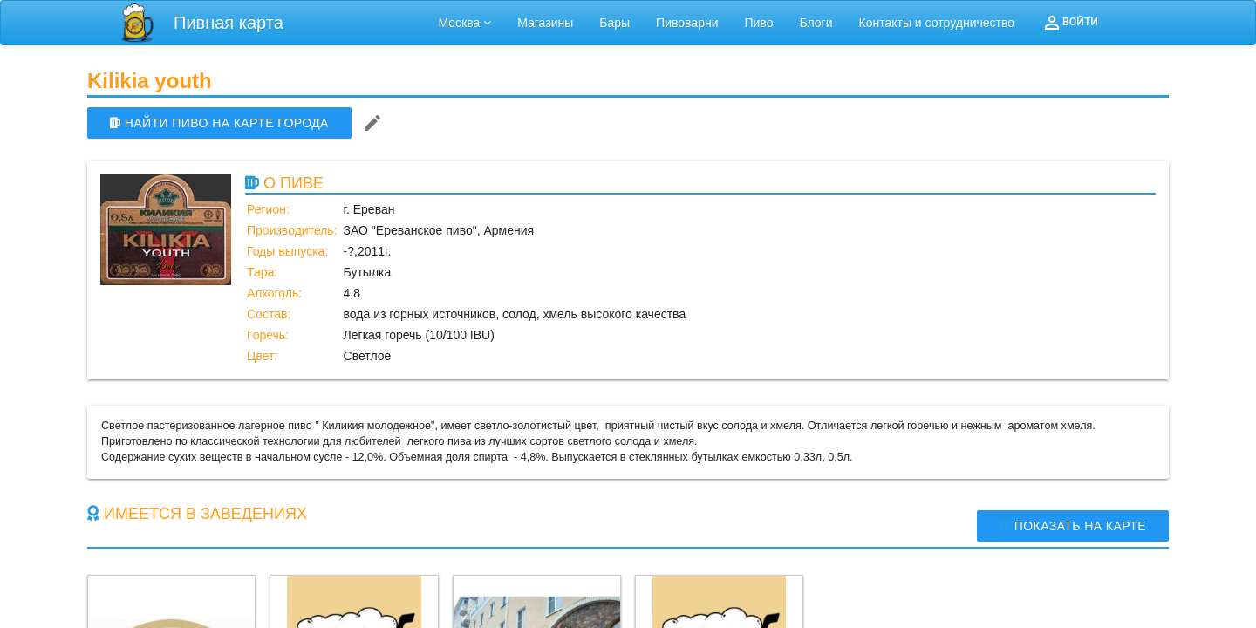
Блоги (815, 23)
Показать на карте (1073, 526)
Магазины (545, 23)
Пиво (758, 23)
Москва (465, 23)
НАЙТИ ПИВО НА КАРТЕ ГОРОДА (219, 123)
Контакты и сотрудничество (937, 23)
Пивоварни (687, 23)
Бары (614, 23)
